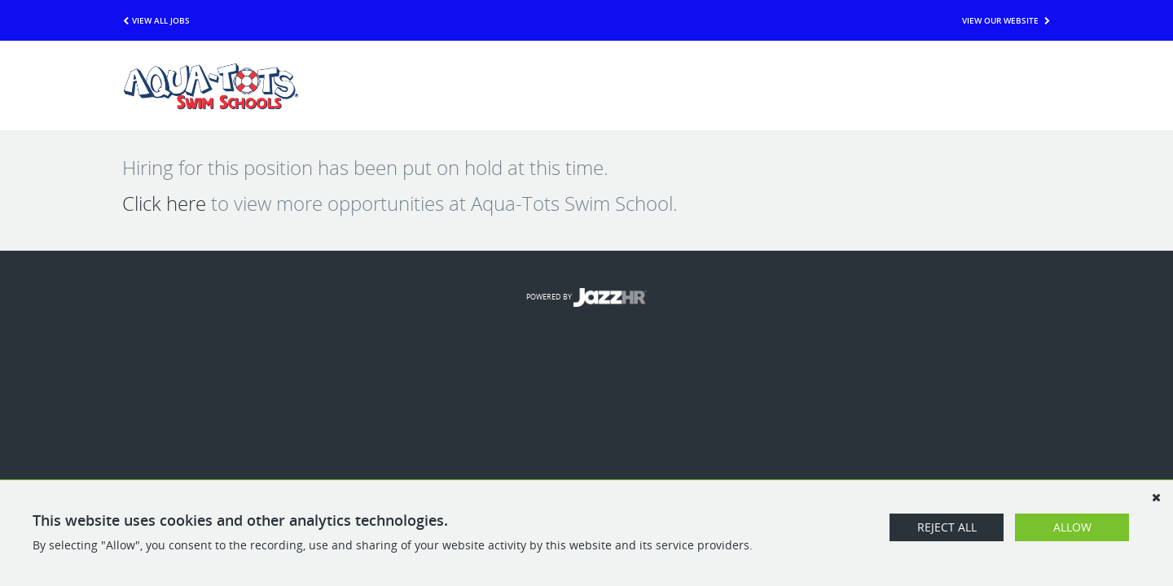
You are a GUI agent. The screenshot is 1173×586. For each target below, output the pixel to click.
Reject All (947, 527)
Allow (1072, 527)
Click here (164, 203)
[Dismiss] (1155, 497)
